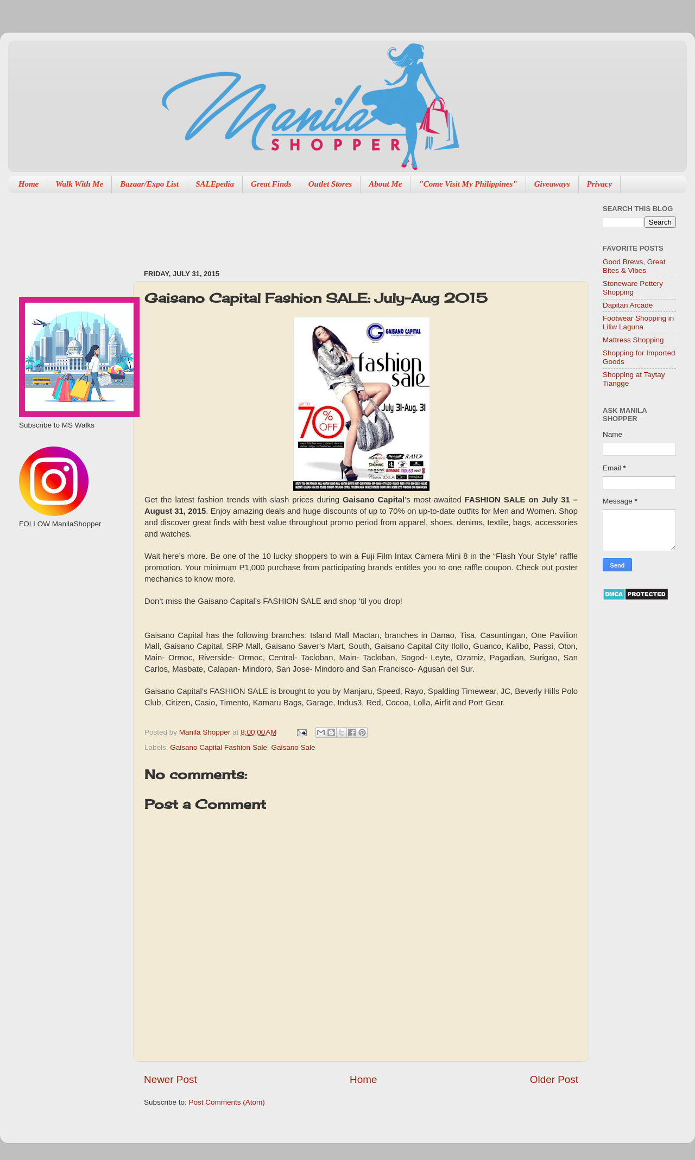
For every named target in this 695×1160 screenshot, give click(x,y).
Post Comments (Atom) (227, 1102)
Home (28, 184)
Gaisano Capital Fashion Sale (218, 747)
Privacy (599, 184)
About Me (385, 184)
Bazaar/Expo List (149, 184)
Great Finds (271, 184)
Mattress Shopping (633, 340)
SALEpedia (214, 184)
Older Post (554, 1079)
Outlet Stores (330, 184)
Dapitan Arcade (628, 305)
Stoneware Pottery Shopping (633, 287)
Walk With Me (79, 184)
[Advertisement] (341, 225)
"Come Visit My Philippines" (468, 184)
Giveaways (552, 184)
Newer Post (170, 1079)
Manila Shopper (205, 732)
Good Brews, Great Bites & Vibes (634, 266)
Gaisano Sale (293, 747)
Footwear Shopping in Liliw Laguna (638, 322)
